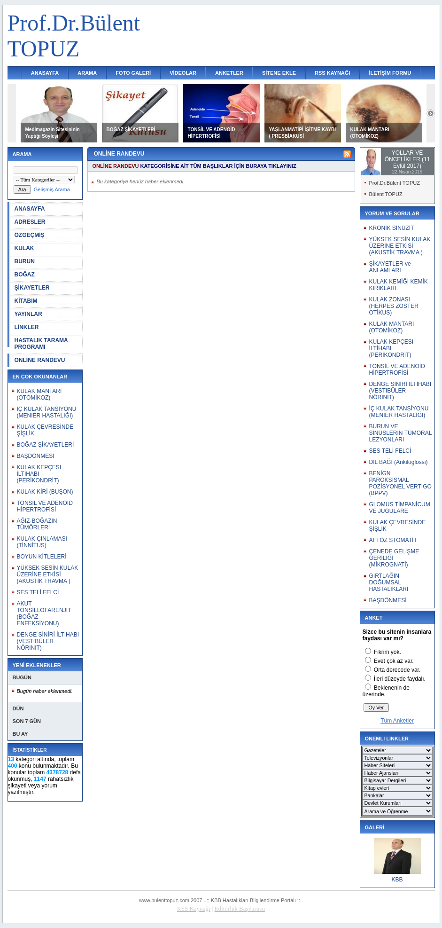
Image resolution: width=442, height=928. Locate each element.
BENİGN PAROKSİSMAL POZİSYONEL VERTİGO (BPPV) (400, 483)
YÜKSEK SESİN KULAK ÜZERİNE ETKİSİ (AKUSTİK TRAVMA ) (47, 574)
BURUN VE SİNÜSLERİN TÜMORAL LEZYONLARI (400, 433)
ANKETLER (229, 73)
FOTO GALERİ (133, 73)
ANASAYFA (45, 73)
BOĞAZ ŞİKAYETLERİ (131, 129)
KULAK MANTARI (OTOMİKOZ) (39, 394)
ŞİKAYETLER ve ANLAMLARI (390, 267)
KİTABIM (26, 301)
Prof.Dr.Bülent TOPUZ (394, 183)
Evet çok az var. (394, 661)
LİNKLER (27, 327)
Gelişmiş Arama (52, 189)
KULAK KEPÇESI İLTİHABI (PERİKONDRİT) (39, 474)
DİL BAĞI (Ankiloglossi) (398, 462)
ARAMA (87, 73)
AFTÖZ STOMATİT (393, 540)
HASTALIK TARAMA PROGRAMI (41, 343)
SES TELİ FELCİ (38, 592)
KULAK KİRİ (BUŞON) (45, 491)
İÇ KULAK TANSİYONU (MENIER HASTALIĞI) (47, 412)
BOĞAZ (25, 274)
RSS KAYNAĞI (332, 73)
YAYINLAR (28, 314)
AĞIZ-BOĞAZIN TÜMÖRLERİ (37, 524)
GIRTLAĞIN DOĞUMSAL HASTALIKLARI (389, 582)
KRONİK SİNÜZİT (391, 228)
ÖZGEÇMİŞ (30, 235)
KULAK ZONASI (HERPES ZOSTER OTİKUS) (394, 306)
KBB (397, 879)
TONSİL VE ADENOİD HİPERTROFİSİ (45, 506)
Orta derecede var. (397, 670)
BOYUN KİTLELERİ (42, 556)
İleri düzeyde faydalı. (400, 679)
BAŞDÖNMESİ (35, 456)
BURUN (25, 261)
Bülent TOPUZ (386, 194)
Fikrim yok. (387, 652)
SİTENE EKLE (279, 73)
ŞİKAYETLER (32, 287)
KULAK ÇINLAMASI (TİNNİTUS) (42, 542)
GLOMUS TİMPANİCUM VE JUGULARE (399, 507)
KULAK (24, 248)
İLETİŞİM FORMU (390, 73)
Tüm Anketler (397, 720)
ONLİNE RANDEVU (40, 360)
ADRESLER (30, 222)
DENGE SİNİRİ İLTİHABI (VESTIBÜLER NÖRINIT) (48, 641)
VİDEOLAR (183, 73)
